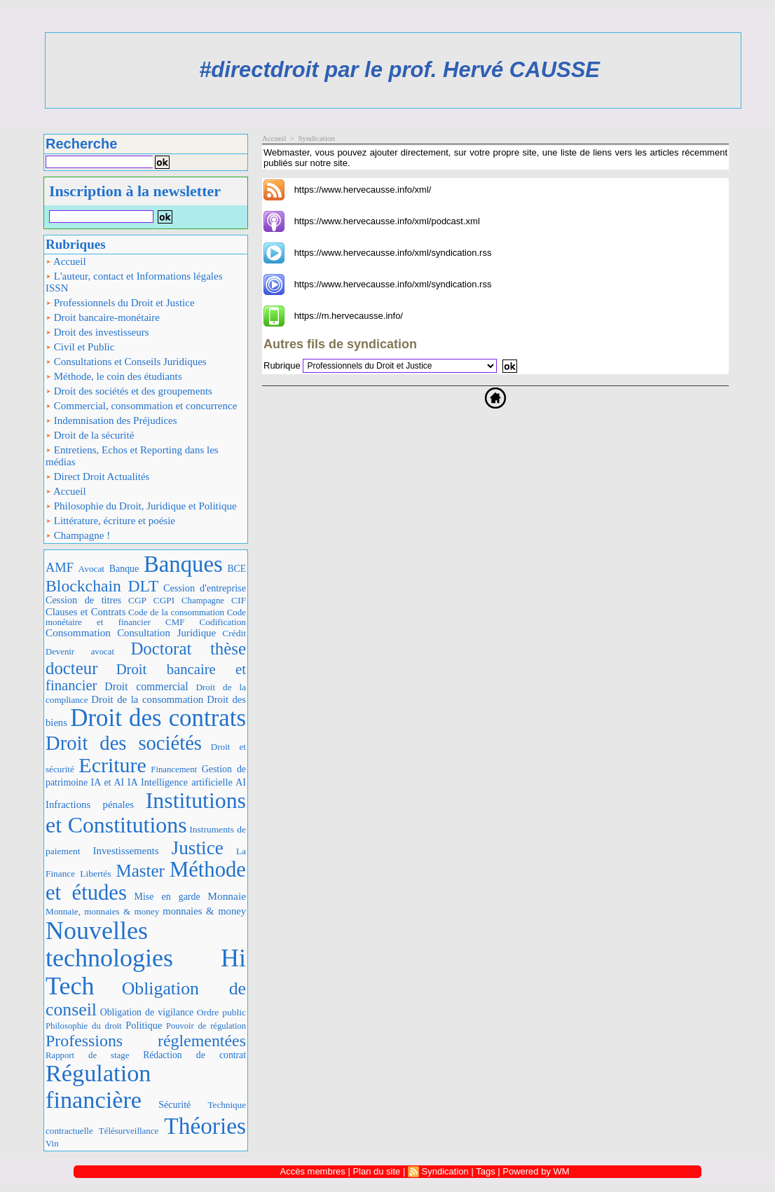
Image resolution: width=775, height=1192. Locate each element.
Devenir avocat (80, 652)
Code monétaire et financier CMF (146, 617)
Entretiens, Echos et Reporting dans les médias (132, 455)
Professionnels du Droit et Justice (120, 302)
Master (140, 870)
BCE (236, 568)
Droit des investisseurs (97, 332)
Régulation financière (98, 1086)
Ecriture (112, 764)
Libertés (95, 873)
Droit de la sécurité (90, 435)
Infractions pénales (90, 804)
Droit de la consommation (147, 699)
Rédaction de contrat (194, 1055)
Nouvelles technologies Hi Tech (146, 958)
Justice (198, 847)
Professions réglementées (146, 1041)
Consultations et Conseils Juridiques (126, 361)
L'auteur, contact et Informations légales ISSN (134, 282)
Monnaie (226, 896)
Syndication (316, 138)
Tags (485, 1171)
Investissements (126, 850)
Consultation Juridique (166, 632)
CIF (238, 600)
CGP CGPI (151, 600)
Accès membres (312, 1171)
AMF (60, 568)
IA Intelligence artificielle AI (187, 782)
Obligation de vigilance (146, 1012)
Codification (222, 622)
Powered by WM (535, 1171)
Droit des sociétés (124, 743)
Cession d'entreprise (204, 588)
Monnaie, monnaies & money (102, 911)
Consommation (78, 632)
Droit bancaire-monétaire (103, 317)
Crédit (234, 633)
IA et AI (108, 782)
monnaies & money (204, 911)
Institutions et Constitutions (146, 812)
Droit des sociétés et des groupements (129, 391)
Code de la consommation (176, 612)
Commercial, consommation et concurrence (141, 405)
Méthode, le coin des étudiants (114, 376)
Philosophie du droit (84, 1026)
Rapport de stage (87, 1055)
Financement (174, 769)
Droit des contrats (158, 718)
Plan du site (376, 1171)
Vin (52, 1143)
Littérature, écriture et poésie (110, 520)
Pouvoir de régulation (206, 1026)
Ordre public (221, 1012)
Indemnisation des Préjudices (111, 420)
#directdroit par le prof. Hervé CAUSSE (399, 69)
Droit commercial (146, 686)
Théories (205, 1126)
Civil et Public (80, 346)
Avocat (91, 568)
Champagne (202, 600)
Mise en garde (167, 896)
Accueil (66, 261)
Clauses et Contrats (85, 611)
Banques (183, 564)
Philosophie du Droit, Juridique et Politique (141, 506)
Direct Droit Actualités (97, 476)
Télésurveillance (128, 1130)
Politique (143, 1025)
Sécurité (174, 1104)
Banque (124, 568)
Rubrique (282, 365)
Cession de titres (83, 599)
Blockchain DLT (102, 586)
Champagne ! (78, 535)
